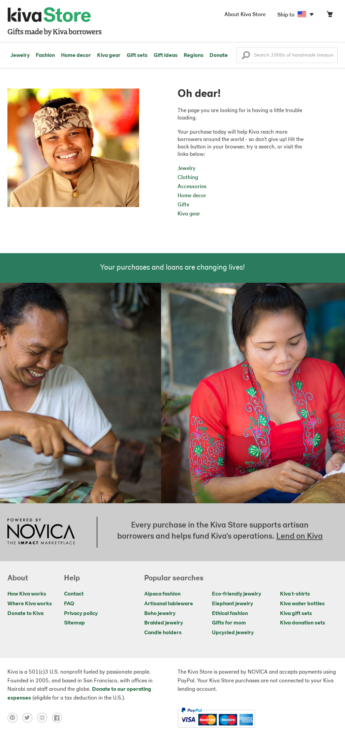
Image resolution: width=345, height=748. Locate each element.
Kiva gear (109, 55)
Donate (219, 55)
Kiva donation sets (302, 623)
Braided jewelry (163, 623)
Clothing (188, 177)
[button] (246, 57)
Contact (74, 594)
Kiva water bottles (302, 604)
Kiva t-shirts (295, 594)
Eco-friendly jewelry (236, 594)
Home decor (76, 55)
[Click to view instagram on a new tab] (44, 717)
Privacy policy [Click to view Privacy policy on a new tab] (81, 613)
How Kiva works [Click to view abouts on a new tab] (26, 594)
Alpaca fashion (162, 594)
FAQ (69, 604)
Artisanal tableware (168, 604)
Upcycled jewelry (233, 633)
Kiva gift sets (296, 613)
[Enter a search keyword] (287, 55)
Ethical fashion (230, 613)
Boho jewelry (160, 613)
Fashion (45, 55)
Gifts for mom (229, 623)
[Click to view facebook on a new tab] (58, 717)
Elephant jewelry (232, 604)
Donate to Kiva (25, 613)
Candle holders (163, 633)
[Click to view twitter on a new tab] (29, 717)
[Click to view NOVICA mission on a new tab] (41, 532)
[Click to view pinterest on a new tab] (14, 717)
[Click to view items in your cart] (329, 15)
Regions (193, 55)
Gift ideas (166, 55)
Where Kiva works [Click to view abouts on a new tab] (29, 604)
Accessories (192, 187)
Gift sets (137, 55)
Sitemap (74, 623)
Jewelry (20, 55)
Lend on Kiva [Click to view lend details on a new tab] (299, 537)
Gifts (183, 205)
